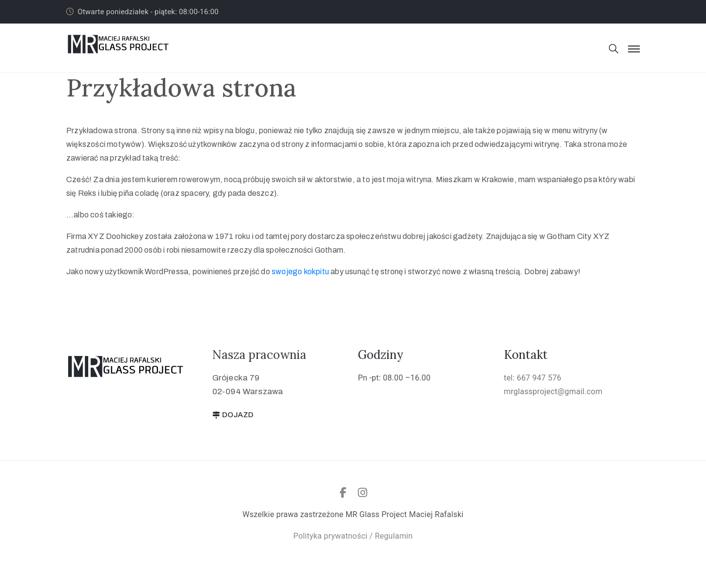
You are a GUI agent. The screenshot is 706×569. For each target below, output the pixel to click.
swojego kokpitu (300, 271)
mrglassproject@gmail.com (553, 391)
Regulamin (393, 536)
